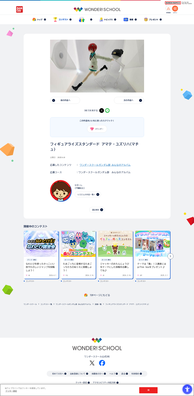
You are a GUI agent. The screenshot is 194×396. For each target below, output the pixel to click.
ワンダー (96, 128)
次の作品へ (128, 100)
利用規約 (135, 374)
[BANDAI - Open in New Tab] (19, 9)
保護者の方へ (97, 374)
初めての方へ (58, 374)
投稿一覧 (98, 304)
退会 (123, 374)
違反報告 (95, 210)
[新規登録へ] (168, 8)
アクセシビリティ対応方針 (104, 383)
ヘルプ (112, 374)
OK (148, 390)
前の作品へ (65, 100)
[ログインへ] (175, 8)
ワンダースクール (30, 304)
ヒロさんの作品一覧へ (86, 194)
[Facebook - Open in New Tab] (102, 363)
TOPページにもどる (100, 295)
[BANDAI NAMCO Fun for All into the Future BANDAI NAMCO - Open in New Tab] (178, 3)
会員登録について (77, 374)
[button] (170, 256)
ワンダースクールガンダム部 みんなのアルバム (105, 165)
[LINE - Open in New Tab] (107, 110)
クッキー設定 (81, 383)
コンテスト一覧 (46, 304)
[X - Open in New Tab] (101, 110)
